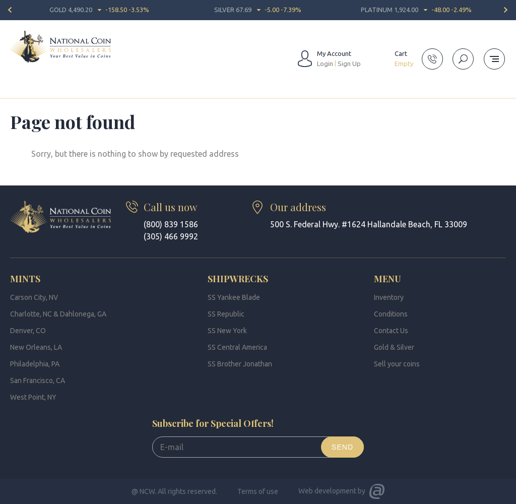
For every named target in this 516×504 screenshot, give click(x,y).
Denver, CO (28, 331)
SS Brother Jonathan (240, 364)
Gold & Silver (394, 347)
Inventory (389, 297)
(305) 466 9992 (171, 236)
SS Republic (226, 314)
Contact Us (391, 331)
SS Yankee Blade (234, 297)
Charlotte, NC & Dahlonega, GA (58, 314)
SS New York (227, 331)
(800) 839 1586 (171, 224)
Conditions (391, 314)
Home (19, 93)
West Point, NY (33, 397)
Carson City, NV (34, 297)
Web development (327, 491)
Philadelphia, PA (34, 364)
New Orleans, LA (36, 347)
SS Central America (237, 347)
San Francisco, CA (37, 380)
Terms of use (257, 491)
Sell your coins (397, 364)
